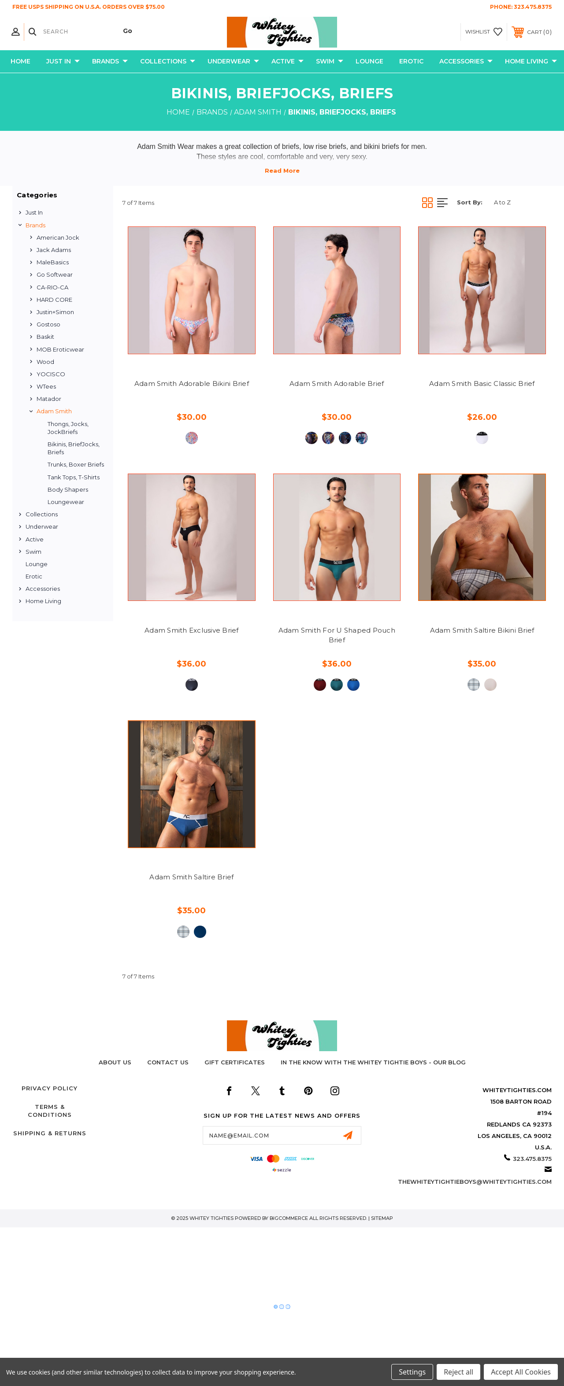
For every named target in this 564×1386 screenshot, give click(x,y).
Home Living (531, 61)
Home (20, 61)
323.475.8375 (533, 7)
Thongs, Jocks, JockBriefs (68, 427)
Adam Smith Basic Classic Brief (482, 383)
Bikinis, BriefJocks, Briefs (74, 448)
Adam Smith (54, 411)
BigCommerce (289, 1218)
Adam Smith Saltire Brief (191, 877)
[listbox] (520, 202)
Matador (49, 398)
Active (287, 61)
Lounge (369, 61)
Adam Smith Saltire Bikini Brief (482, 630)
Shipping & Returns (49, 1133)
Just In (63, 61)
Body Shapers (68, 489)
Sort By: (469, 202)
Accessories (466, 61)
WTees (46, 386)
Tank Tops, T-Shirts (74, 477)
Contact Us (168, 1062)
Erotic (411, 61)
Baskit (45, 336)
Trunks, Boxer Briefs (76, 464)
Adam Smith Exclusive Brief (192, 630)
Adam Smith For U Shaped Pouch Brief (336, 635)
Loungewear (66, 501)
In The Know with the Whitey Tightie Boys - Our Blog (373, 1062)
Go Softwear (55, 274)
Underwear (233, 61)
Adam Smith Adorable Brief (336, 383)
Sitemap (382, 1218)
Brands (110, 61)
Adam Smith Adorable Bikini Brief (191, 383)
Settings (412, 1372)
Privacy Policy (50, 1088)
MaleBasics (53, 262)
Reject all (458, 1372)
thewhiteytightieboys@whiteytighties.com (475, 1181)
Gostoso (48, 324)
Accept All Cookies (521, 1372)
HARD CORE (54, 299)
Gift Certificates (234, 1062)
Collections (167, 61)
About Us (115, 1062)
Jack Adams (54, 249)
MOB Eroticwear (60, 349)
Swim (329, 61)
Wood (45, 361)
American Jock (58, 237)
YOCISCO (51, 374)
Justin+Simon (55, 311)
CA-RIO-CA (52, 287)
